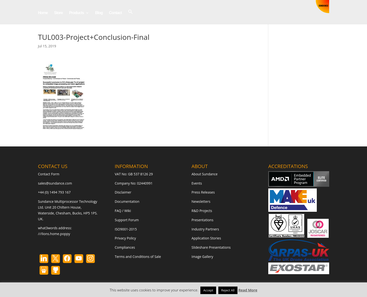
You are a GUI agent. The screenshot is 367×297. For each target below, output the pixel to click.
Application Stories (206, 238)
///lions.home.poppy (54, 233)
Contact (115, 13)
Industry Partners (205, 229)
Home (43, 13)
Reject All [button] (228, 290)
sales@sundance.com (55, 183)
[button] (130, 16)
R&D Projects (202, 210)
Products (76, 13)
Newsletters (201, 201)
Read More (247, 290)
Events (197, 183)
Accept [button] (208, 290)
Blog (99, 13)
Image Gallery (202, 256)
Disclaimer (123, 192)
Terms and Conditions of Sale (138, 256)
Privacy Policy (125, 238)
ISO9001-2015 (126, 229)
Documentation (127, 201)
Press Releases (203, 192)
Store (58, 13)
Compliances (125, 247)
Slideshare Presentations (211, 247)
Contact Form (48, 174)
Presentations (202, 220)
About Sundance (205, 174)
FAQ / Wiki (123, 210)
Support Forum (127, 220)
